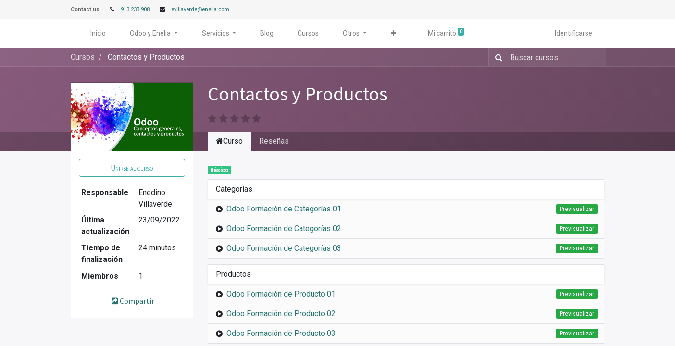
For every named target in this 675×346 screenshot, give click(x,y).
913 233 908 (135, 9)
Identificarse (573, 33)
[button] (393, 33)
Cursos (83, 57)
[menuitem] (98, 33)
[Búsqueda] (497, 57)
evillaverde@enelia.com (200, 9)
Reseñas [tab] (274, 141)
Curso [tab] (229, 141)
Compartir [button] (132, 301)
